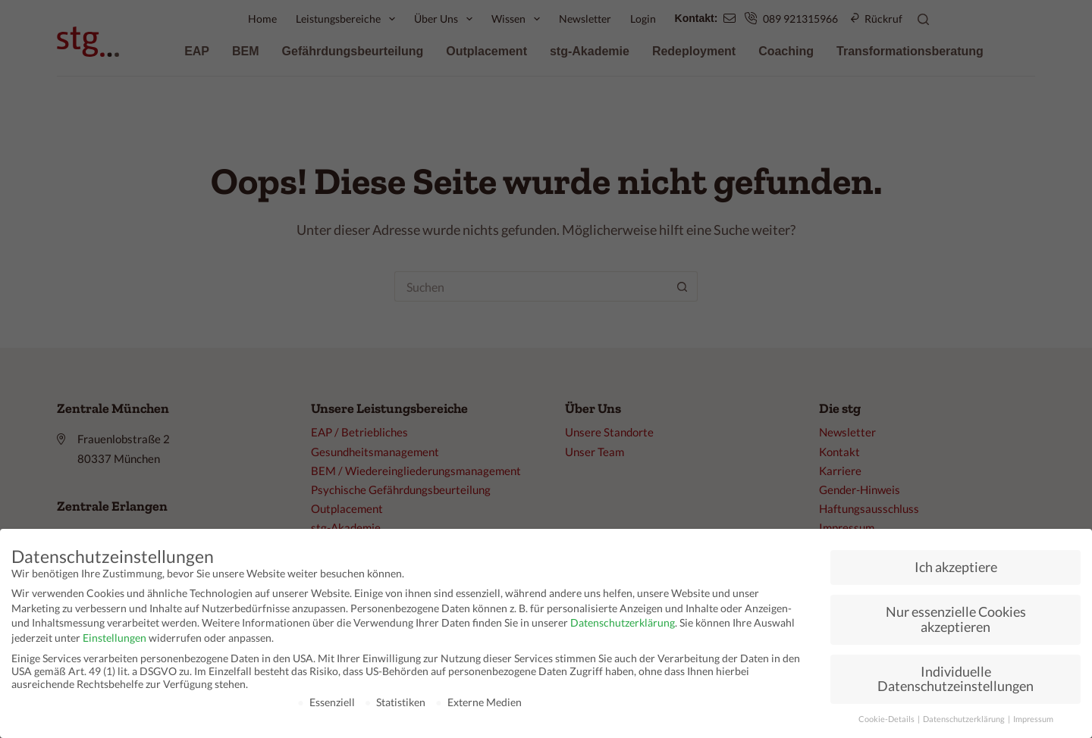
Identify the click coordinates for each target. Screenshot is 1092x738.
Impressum (1033, 719)
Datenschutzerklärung (622, 622)
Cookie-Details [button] (887, 719)
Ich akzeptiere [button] (956, 567)
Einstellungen (114, 637)
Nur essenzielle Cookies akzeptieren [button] (956, 619)
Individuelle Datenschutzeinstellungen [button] (955, 679)
